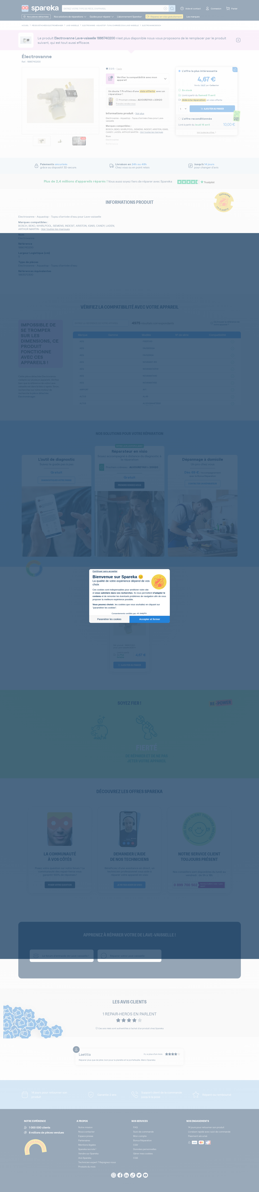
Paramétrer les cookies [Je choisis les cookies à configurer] (109, 619)
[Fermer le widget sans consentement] (105, 571)
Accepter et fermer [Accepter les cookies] (149, 619)
